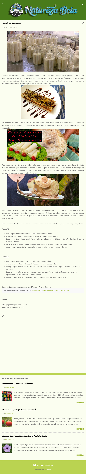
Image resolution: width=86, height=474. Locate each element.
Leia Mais (80, 403)
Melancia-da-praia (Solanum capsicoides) (18, 409)
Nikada (49, 469)
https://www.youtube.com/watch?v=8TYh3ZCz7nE (50, 291)
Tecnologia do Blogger (43, 465)
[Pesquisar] (83, 4)
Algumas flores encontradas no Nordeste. (17, 383)
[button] (83, 23)
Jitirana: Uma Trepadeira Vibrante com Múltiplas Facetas (24, 436)
